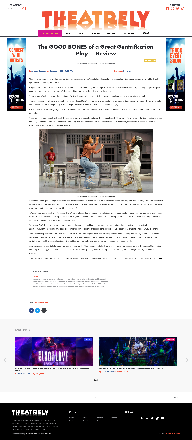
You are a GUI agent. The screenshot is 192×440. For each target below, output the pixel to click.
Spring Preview (50, 33)
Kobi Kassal (24, 374)
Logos (113, 421)
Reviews (96, 33)
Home (68, 33)
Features (111, 33)
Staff (70, 421)
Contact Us (101, 421)
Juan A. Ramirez (38, 71)
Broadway (170, 339)
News (81, 33)
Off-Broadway (150, 61)
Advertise (86, 421)
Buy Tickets (129, 33)
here (160, 258)
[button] (146, 33)
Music (88, 339)
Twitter (35, 276)
